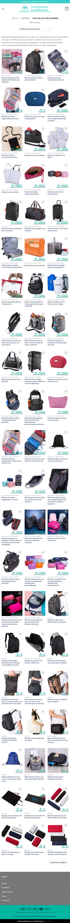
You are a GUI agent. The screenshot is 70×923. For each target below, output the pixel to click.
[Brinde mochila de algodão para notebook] (58, 683)
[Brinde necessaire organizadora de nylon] (12, 100)
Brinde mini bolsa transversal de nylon (9, 156)
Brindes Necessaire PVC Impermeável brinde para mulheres (11, 80)
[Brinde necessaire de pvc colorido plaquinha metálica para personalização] (58, 562)
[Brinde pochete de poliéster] (35, 138)
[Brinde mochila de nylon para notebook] (35, 61)
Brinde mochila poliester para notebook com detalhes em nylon (34, 622)
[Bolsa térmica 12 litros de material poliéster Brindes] (35, 760)
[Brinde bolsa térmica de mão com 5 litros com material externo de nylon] (35, 683)
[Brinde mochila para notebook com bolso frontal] (12, 721)
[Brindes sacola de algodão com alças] (35, 721)
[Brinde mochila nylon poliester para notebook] (58, 603)
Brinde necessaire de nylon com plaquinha (35, 118)
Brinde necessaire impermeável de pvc (32, 193)
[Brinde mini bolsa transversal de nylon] (12, 138)
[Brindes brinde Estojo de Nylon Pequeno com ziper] (58, 799)
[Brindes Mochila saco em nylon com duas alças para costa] (12, 760)
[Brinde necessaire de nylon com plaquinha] (35, 100)
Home (4, 883)
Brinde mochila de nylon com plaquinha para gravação (11, 420)
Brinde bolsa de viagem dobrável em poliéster (56, 266)
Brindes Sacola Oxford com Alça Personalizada (12, 817)
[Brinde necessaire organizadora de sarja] (58, 61)
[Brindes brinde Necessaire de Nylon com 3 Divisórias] (58, 836)
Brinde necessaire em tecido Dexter (55, 193)
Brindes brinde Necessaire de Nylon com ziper (34, 853)
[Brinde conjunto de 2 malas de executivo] (58, 212)
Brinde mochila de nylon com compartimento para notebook (57, 119)
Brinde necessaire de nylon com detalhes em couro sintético (35, 500)
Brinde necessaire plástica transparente (11, 303)
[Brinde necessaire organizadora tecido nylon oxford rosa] (12, 442)
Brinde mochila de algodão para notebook (57, 700)
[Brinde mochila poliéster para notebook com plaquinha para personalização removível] (35, 401)
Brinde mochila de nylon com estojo (57, 539)
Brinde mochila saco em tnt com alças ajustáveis (58, 460)
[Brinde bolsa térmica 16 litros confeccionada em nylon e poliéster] (35, 324)
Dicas (4, 896)
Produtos (5, 887)
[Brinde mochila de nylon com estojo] (58, 522)
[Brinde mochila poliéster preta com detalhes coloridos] (35, 522)
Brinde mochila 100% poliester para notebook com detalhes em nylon (11, 663)
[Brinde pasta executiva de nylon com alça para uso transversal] (12, 324)
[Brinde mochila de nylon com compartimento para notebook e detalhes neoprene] (58, 481)
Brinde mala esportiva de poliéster (11, 380)
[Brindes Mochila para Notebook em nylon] (58, 760)
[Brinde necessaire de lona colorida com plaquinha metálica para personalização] (35, 562)
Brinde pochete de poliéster (35, 155)
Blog (37, 913)
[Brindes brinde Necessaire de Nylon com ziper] (35, 836)
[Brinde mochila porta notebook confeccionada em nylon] (58, 324)
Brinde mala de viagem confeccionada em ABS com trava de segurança (35, 381)
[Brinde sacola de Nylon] (12, 175)
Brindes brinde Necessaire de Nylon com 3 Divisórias (57, 853)
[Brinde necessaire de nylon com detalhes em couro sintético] (35, 481)
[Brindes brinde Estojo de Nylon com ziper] (12, 836)
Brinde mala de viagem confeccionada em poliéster (12, 266)
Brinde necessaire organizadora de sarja (56, 79)
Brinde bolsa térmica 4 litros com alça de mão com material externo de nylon (12, 701)
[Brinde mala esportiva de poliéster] (12, 363)
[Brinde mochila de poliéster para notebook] (12, 212)
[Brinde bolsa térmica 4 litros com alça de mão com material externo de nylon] (12, 683)
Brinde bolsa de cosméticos (35, 265)
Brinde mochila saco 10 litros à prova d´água (56, 303)
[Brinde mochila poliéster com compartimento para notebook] (35, 285)
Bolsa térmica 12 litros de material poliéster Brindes (34, 778)
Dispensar (48, 921)
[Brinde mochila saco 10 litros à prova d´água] (58, 285)
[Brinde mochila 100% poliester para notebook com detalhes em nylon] (12, 644)
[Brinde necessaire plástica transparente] (12, 285)
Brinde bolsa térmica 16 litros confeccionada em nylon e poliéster (34, 343)
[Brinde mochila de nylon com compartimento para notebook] (58, 100)
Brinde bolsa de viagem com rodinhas (35, 230)
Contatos (5, 900)
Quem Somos (7, 892)
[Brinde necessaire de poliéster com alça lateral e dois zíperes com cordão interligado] (12, 522)
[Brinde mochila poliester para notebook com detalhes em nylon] (35, 603)
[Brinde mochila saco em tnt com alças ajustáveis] (58, 442)
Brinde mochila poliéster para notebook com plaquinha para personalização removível (34, 421)
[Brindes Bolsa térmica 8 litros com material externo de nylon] (58, 721)
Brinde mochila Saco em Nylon (56, 156)
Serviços (30, 913)
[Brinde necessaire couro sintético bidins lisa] (35, 644)
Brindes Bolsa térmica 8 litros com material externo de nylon (58, 740)
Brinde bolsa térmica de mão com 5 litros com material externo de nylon (34, 701)
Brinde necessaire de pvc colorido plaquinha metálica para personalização (57, 582)
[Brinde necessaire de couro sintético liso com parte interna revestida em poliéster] (12, 603)
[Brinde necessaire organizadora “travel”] (12, 481)
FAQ (51, 913)
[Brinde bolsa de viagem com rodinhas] (35, 212)
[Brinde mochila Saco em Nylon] (58, 138)
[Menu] (3, 8)
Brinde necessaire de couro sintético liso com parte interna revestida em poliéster (12, 623)
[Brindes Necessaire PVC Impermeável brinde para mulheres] (12, 61)
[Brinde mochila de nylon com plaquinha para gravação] (12, 401)
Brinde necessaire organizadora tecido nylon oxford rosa (12, 461)
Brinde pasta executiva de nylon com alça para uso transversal (11, 343)
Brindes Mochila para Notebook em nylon (55, 778)
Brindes (25, 18)
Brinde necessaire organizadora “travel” (10, 499)
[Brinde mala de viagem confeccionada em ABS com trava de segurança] (35, 363)
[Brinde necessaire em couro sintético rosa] (58, 363)
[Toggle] (67, 892)
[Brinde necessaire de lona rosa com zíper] (58, 401)
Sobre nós (21, 913)
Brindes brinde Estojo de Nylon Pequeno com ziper (57, 817)
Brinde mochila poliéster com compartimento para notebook (34, 304)
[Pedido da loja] (35, 29)
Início (15, 18)
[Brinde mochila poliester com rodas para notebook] (58, 644)
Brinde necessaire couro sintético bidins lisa (34, 662)
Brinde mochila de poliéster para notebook (12, 230)
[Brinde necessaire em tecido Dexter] (58, 175)
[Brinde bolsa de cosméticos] (35, 248)
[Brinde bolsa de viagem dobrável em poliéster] (58, 248)
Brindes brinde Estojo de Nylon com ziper (11, 853)
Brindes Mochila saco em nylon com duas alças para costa (11, 779)
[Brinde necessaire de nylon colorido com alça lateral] (35, 442)
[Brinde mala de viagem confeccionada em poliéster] (12, 248)
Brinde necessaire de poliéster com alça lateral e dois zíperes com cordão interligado (12, 541)
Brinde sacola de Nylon (10, 192)
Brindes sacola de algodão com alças (34, 739)
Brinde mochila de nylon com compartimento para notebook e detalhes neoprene (57, 501)
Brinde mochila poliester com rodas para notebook (57, 662)
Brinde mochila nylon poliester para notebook (57, 621)
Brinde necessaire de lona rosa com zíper (57, 419)
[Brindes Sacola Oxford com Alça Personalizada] (12, 799)
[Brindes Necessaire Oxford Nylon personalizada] (35, 799)
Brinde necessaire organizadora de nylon (10, 118)
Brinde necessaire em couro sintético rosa (58, 380)
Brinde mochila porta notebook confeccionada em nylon (57, 343)
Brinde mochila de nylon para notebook (34, 79)
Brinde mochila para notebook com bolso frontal (9, 740)
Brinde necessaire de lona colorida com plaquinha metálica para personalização (34, 582)
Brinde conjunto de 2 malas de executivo (58, 230)
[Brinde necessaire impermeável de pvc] (35, 175)
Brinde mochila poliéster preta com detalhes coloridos (34, 540)
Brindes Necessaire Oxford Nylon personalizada (35, 817)
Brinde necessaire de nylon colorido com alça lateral (35, 460)
